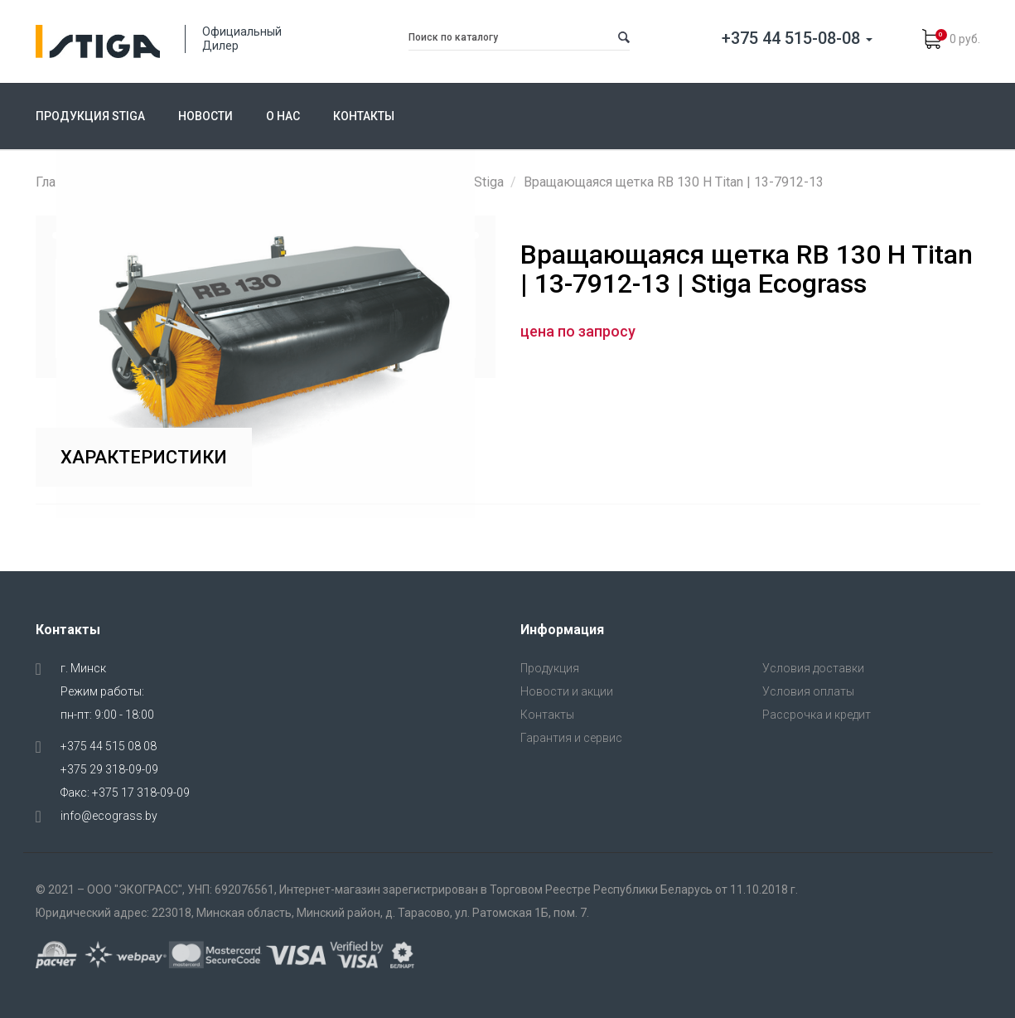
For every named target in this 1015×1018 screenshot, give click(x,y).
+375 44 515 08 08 (108, 746)
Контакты (363, 116)
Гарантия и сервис (571, 737)
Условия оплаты (808, 691)
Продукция (549, 668)
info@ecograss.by (108, 815)
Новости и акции (566, 691)
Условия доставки (813, 668)
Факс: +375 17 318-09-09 (125, 792)
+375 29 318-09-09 (109, 769)
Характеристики (143, 457)
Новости (205, 116)
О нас (283, 116)
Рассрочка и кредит (816, 714)
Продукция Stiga (90, 116)
